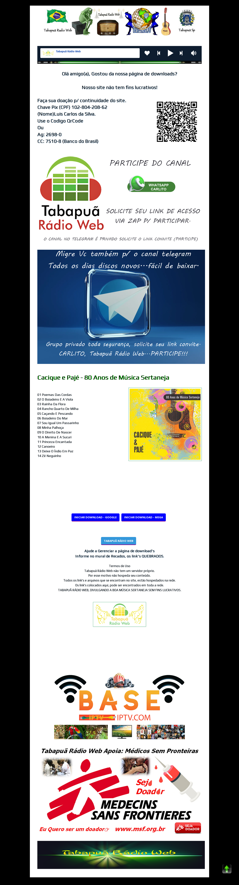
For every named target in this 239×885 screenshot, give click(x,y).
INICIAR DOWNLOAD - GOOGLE (95, 517)
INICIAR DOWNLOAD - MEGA (143, 517)
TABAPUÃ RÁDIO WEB (118, 541)
